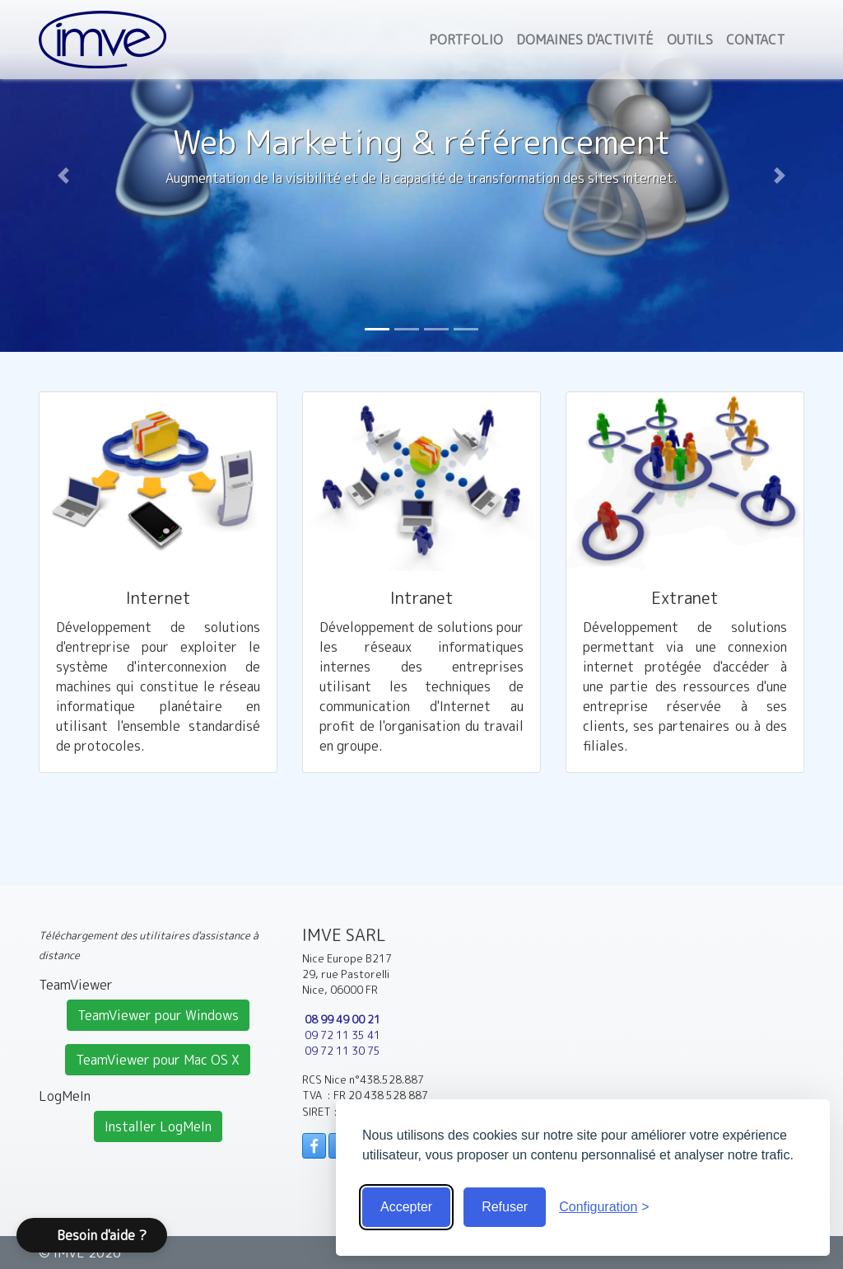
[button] (63, 176)
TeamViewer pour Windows (158, 1015)
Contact (755, 39)
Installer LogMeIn (158, 1126)
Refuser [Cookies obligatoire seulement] (505, 1207)
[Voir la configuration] (604, 1207)
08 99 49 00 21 (342, 1019)
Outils (690, 39)
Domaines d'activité (585, 39)
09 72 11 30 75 (342, 1050)
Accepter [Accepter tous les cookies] (406, 1207)
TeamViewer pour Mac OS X (158, 1060)
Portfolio (466, 39)
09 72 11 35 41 (342, 1035)
